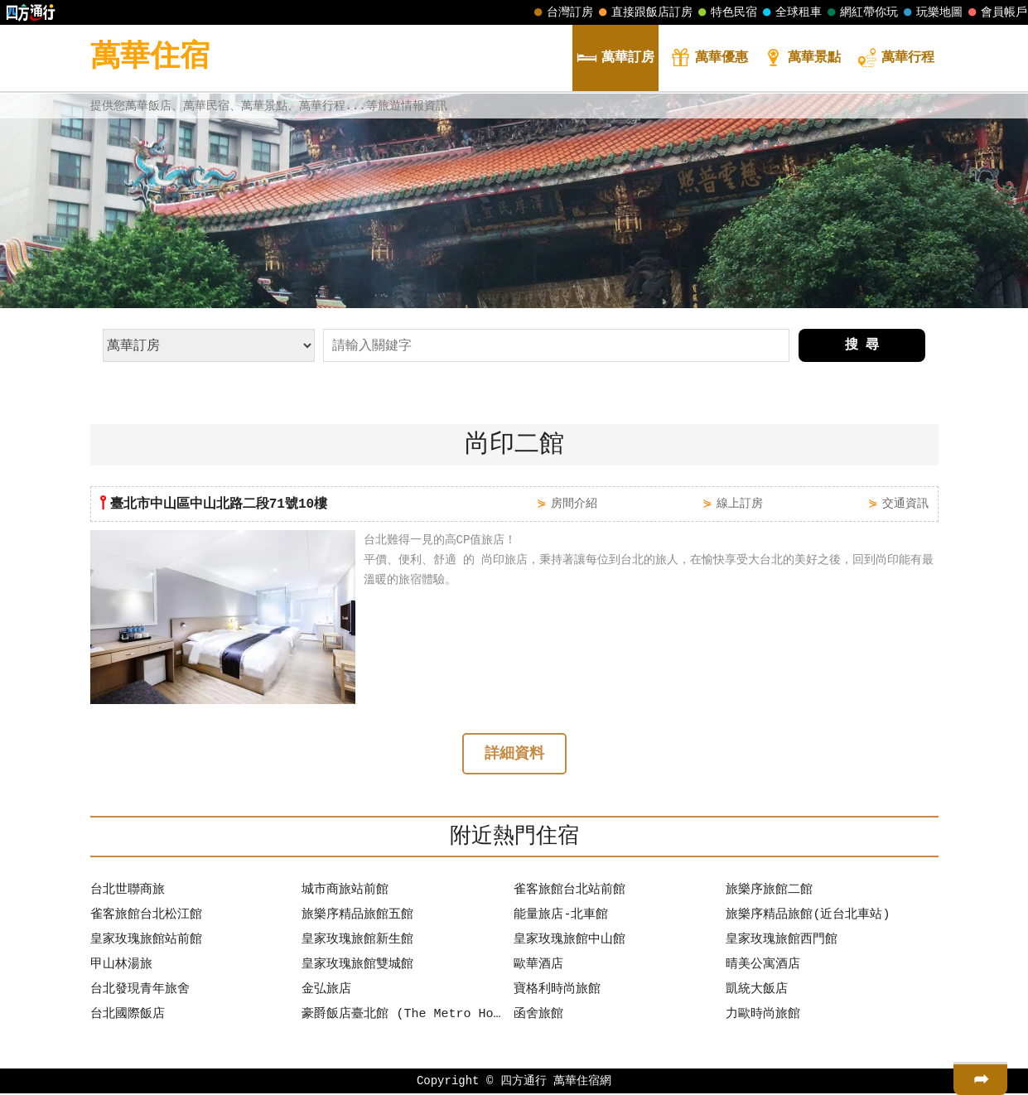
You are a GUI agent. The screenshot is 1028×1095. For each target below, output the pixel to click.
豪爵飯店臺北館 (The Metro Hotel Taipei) (403, 1016)
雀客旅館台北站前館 (569, 892)
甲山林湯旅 (121, 966)
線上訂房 (740, 503)
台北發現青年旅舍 (140, 991)
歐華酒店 (538, 966)
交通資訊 (905, 503)
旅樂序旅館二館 (769, 892)
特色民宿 (725, 12)
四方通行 (523, 1082)
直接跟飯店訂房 (644, 12)
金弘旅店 (326, 991)
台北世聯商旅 (127, 892)
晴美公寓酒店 (763, 966)
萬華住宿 (150, 57)
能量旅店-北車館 (561, 917)
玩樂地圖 (931, 12)
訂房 (615, 59)
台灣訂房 (561, 12)
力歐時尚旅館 (763, 1016)
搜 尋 (862, 345)
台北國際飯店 (127, 1016)
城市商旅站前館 (345, 892)
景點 (802, 59)
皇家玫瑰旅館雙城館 (357, 966)
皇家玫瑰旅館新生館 (357, 941)
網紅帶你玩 (860, 12)
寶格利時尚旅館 (557, 991)
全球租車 (790, 12)
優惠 (709, 59)
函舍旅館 (538, 1016)
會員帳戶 (995, 12)
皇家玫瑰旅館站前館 (146, 941)
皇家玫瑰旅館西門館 (781, 941)
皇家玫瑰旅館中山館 (569, 941)
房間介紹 (574, 503)
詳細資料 (514, 755)
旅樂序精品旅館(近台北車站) (808, 917)
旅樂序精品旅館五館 (357, 917)
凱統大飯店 (757, 991)
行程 (895, 59)
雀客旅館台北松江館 (146, 917)
